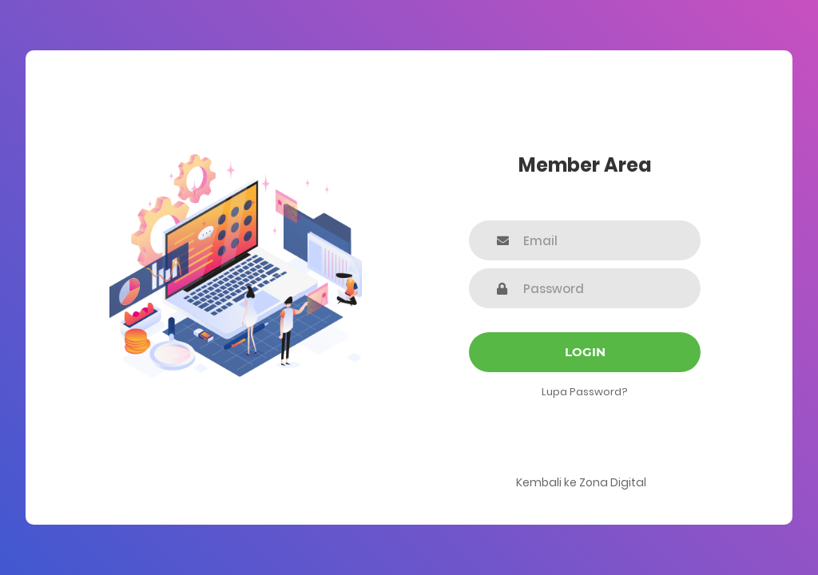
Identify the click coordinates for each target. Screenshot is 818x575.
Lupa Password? (585, 391)
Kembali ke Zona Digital (581, 482)
